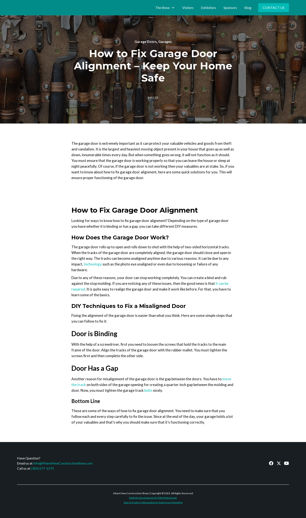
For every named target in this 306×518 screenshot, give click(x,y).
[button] (165, 7)
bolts (148, 390)
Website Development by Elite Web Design (153, 497)
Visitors (188, 8)
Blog (247, 8)
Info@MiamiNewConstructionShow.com (63, 463)
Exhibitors (208, 8)
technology (93, 264)
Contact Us (274, 8)
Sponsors (230, 8)
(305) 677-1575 (42, 468)
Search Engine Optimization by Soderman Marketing (153, 502)
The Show (162, 8)
